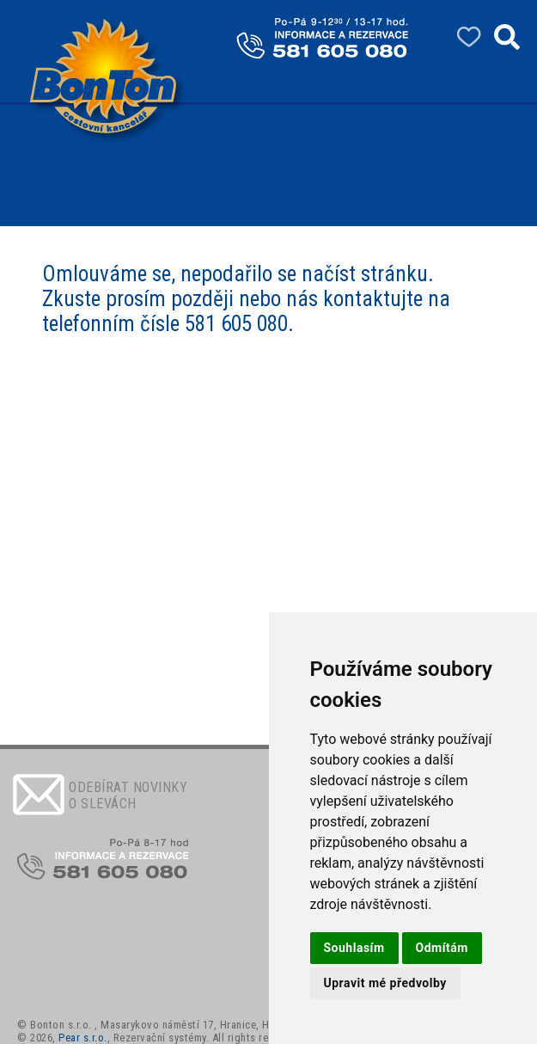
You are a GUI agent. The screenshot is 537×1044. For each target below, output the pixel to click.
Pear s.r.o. (82, 1037)
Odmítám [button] (442, 948)
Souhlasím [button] (354, 948)
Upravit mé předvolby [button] (385, 983)
